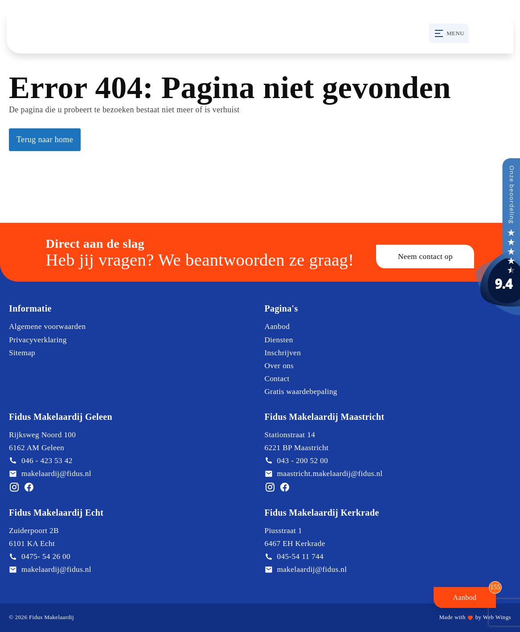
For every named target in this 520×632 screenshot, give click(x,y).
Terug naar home (44, 139)
